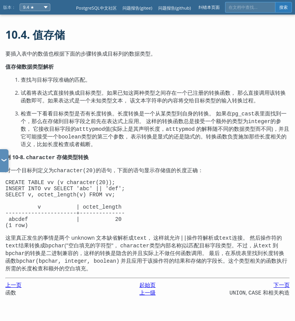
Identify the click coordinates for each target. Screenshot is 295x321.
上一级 (147, 301)
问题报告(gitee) (137, 8)
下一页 (281, 294)
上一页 (13, 294)
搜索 (283, 7)
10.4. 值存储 (35, 34)
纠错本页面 (209, 7)
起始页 (147, 294)
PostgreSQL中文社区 (96, 8)
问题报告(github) (174, 8)
